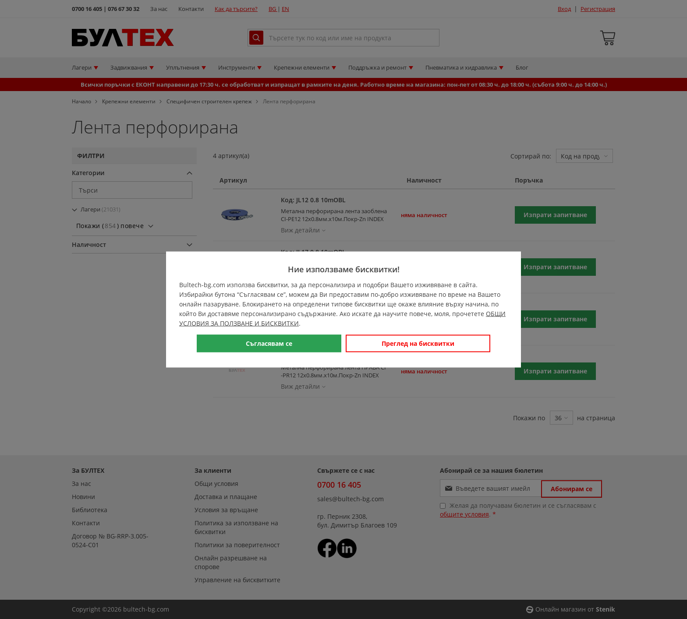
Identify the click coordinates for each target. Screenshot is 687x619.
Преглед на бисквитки (418, 343)
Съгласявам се (269, 343)
